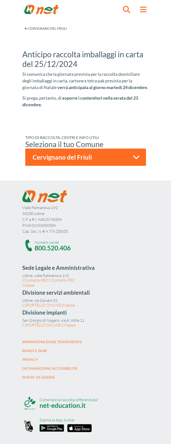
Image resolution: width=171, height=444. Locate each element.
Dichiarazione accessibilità (50, 368)
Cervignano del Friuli (46, 29)
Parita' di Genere (38, 377)
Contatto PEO (36, 280)
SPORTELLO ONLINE (42, 305)
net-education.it (62, 405)
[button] (126, 9)
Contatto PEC (63, 280)
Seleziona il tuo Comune (64, 144)
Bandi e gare (34, 351)
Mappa (28, 285)
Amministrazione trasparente (52, 342)
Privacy (30, 359)
